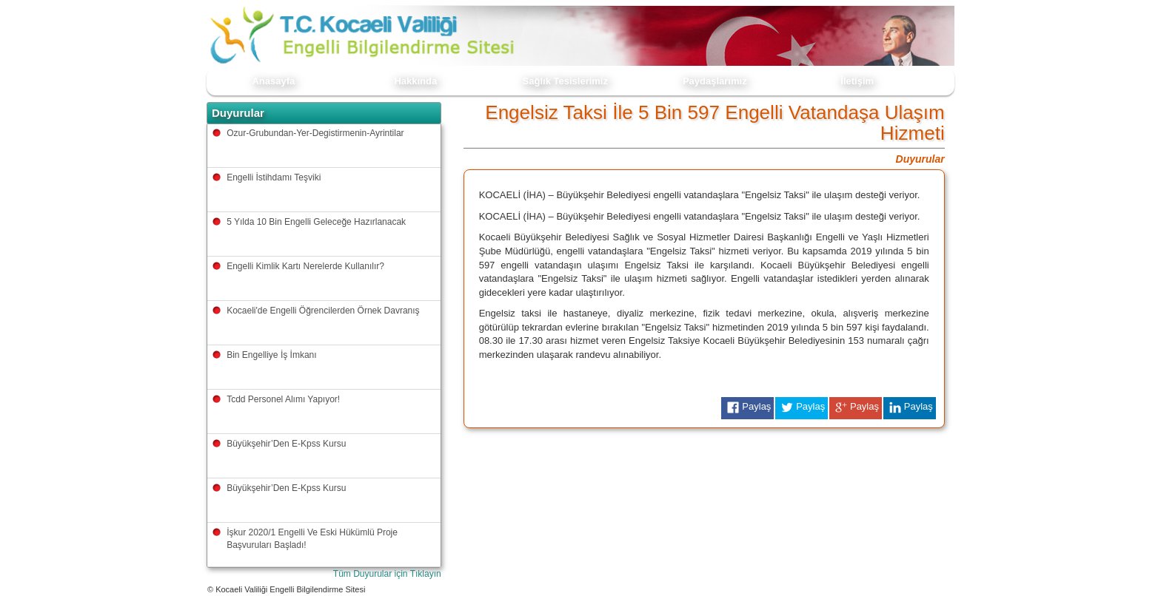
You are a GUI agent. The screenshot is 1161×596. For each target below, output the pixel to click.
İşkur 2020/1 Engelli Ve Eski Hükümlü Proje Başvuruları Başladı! (312, 538)
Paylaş (747, 407)
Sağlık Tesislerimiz (565, 81)
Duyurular (920, 159)
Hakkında (415, 81)
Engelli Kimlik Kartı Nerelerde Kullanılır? (305, 266)
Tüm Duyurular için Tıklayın (387, 574)
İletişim (857, 81)
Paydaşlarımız (715, 81)
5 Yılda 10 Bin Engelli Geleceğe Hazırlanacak (316, 222)
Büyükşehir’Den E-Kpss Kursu (286, 443)
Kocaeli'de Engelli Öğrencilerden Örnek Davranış (323, 310)
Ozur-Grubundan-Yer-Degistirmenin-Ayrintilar (315, 133)
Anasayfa (273, 81)
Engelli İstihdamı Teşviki (274, 177)
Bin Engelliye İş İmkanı (271, 355)
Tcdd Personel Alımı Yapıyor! (283, 399)
